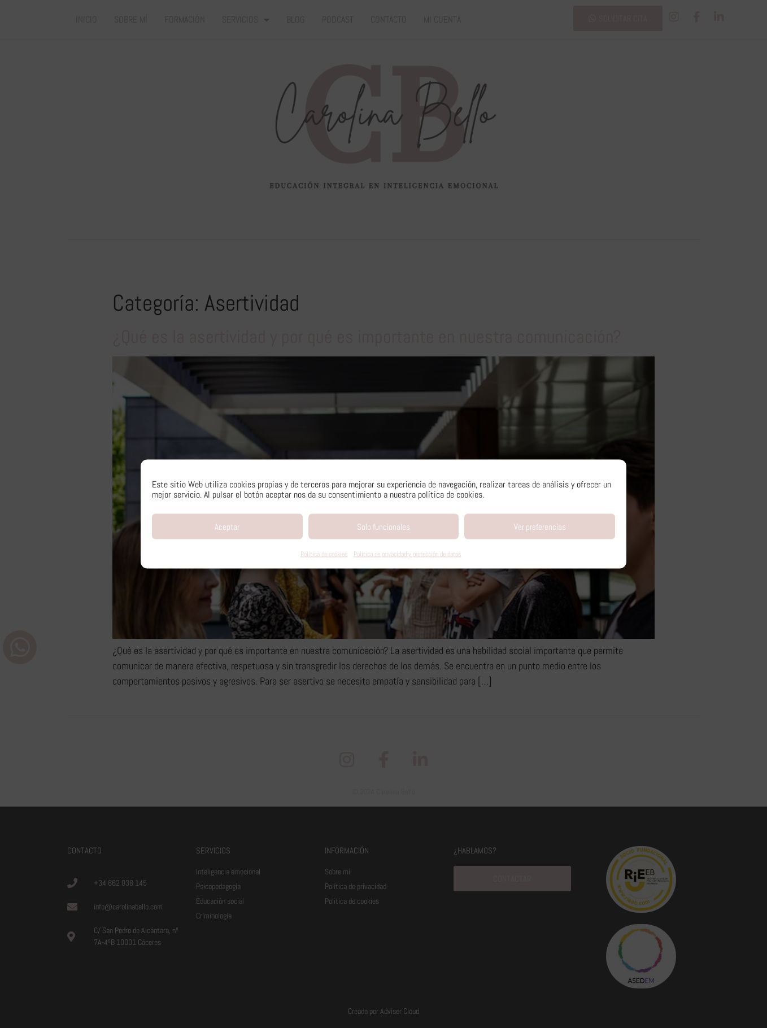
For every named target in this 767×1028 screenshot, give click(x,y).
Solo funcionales (383, 526)
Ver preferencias (540, 526)
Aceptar (227, 526)
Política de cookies (324, 554)
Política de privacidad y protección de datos (407, 554)
